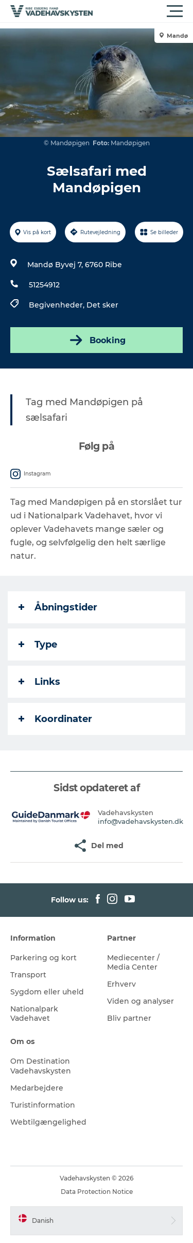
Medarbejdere (36, 1088)
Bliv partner (129, 1018)
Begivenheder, (57, 305)
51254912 (44, 284)
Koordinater (55, 719)
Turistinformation (42, 1105)
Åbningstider (58, 607)
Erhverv (121, 984)
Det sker (102, 305)
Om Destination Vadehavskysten (40, 1065)
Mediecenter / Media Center (133, 962)
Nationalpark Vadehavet (34, 1013)
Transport (28, 974)
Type (38, 644)
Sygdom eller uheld (47, 991)
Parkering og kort (43, 957)
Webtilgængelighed (48, 1122)
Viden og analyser (140, 1001)
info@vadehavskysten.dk (140, 821)
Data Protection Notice (97, 1191)
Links (39, 681)
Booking (97, 340)
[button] (143, 11)
